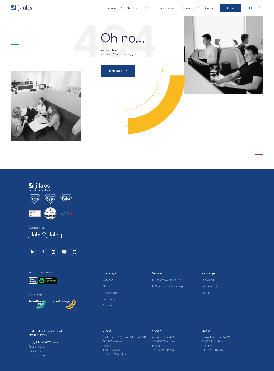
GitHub (75, 252)
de (259, 7)
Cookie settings (38, 355)
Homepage (115, 70)
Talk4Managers (60, 301)
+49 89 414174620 (213, 350)
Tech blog (207, 279)
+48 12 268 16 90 (113, 350)
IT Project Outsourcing (166, 279)
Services (112, 8)
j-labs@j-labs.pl (47, 234)
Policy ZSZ (35, 350)
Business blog (209, 286)
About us (132, 8)
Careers (231, 8)
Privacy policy (37, 346)
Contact (210, 8)
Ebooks (206, 292)
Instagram (54, 252)
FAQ (148, 8)
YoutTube (64, 252)
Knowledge (189, 8)
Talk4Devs (35, 301)
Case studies (166, 8)
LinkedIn (33, 252)
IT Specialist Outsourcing (167, 286)
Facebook (43, 252)
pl (246, 7)
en (252, 7)
